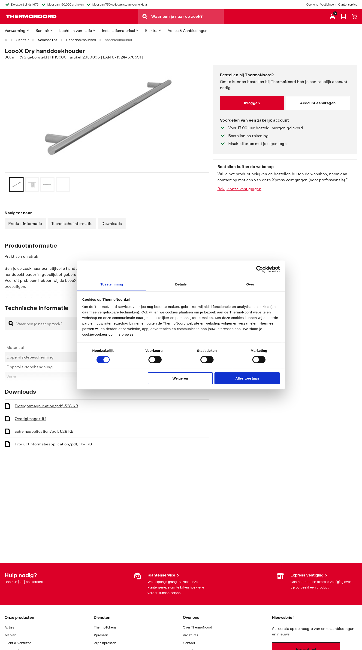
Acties (9, 627)
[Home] (6, 40)
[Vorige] (199, 184)
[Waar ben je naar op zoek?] (187, 16)
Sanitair (22, 40)
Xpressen (101, 635)
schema (44, 431)
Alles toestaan (247, 378)
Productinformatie (25, 223)
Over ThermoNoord (197, 627)
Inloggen (252, 103)
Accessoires (47, 40)
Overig (31, 418)
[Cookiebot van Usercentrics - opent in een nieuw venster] (259, 269)
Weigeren (180, 378)
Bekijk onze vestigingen (239, 189)
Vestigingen (327, 4)
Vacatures (190, 635)
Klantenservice (347, 4)
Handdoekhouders (81, 40)
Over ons (312, 4)
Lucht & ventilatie (18, 643)
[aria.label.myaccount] (332, 17)
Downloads (112, 223)
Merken (10, 635)
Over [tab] (250, 284)
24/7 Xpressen (105, 643)
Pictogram (46, 406)
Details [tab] (181, 284)
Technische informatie (72, 223)
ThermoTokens (105, 627)
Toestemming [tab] (111, 284)
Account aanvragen (318, 103)
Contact (189, 643)
